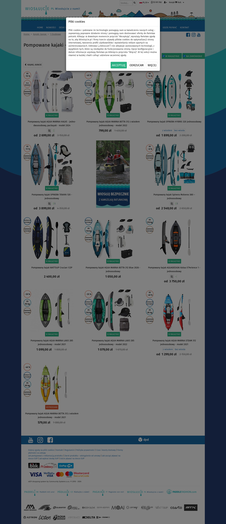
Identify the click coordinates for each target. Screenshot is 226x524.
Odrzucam (136, 65)
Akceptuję (119, 65)
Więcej (152, 65)
